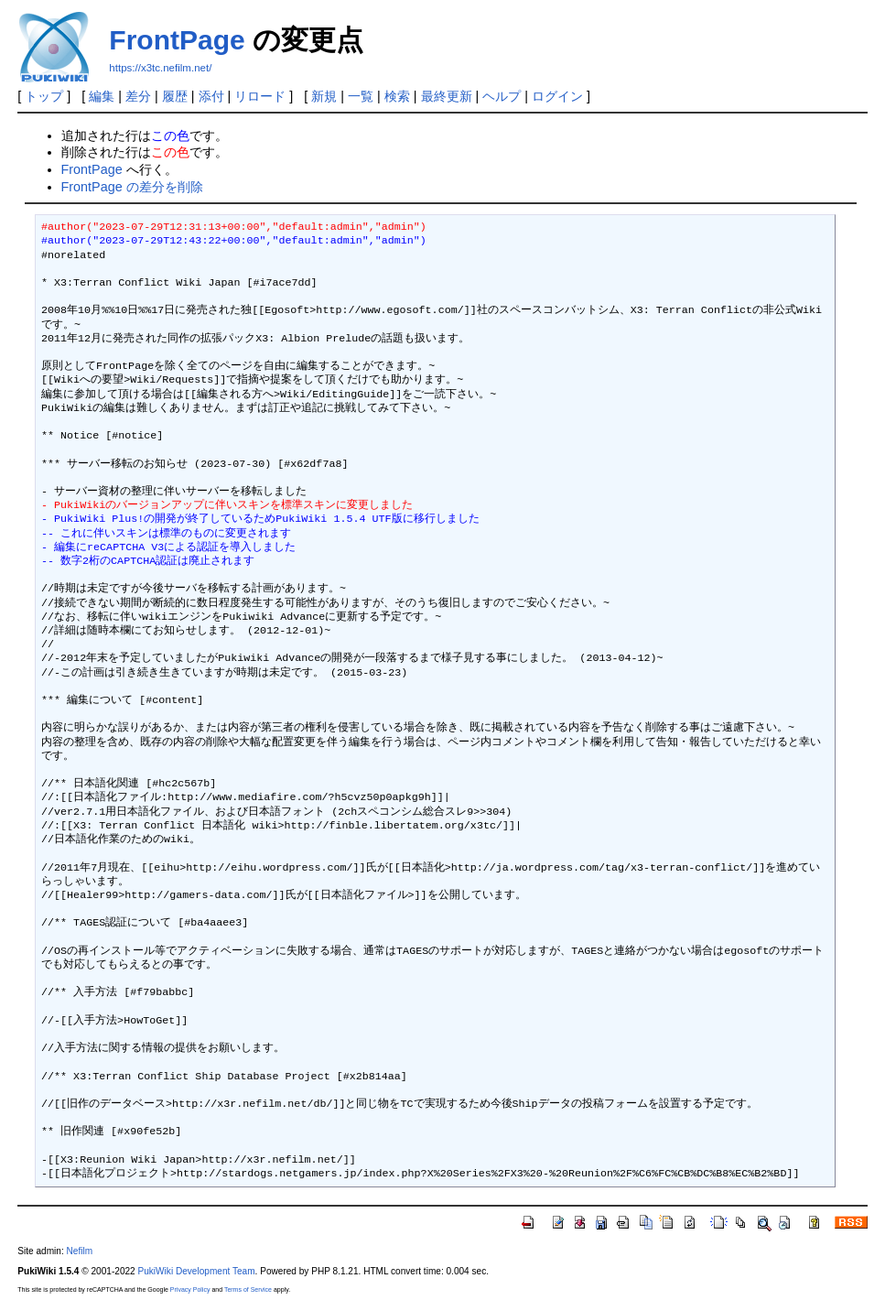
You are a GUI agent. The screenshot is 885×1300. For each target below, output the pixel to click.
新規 (324, 96)
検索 (397, 96)
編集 (101, 96)
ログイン (557, 96)
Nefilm (80, 1251)
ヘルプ (501, 96)
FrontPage (176, 40)
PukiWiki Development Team (196, 1271)
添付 (211, 96)
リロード (260, 96)
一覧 (360, 96)
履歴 (175, 96)
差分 (138, 96)
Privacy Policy (190, 1289)
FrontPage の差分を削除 (132, 186)
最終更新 (446, 96)
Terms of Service (248, 1289)
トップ (44, 96)
